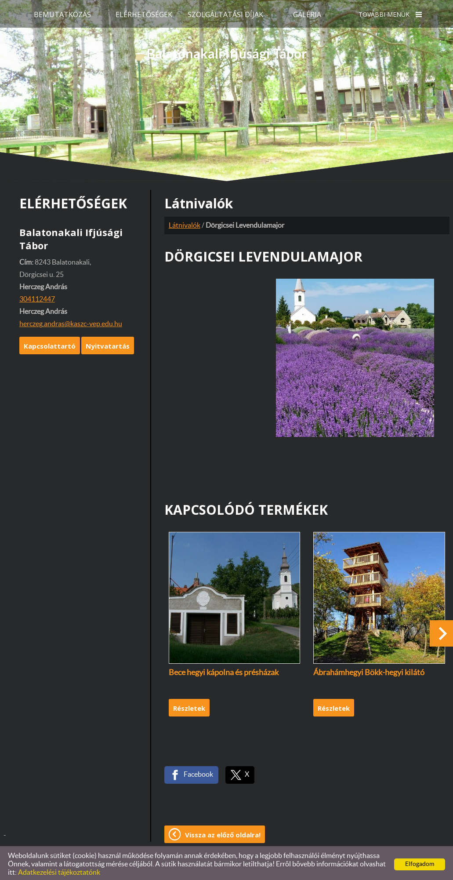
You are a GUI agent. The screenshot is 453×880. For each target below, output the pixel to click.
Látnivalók (184, 222)
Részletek (189, 705)
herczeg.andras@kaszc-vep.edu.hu (70, 321)
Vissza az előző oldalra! (223, 832)
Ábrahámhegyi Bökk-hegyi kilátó (368, 670)
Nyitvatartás (108, 343)
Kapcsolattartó (50, 343)
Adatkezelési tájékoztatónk (59, 869)
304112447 (37, 296)
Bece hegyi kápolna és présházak (224, 670)
